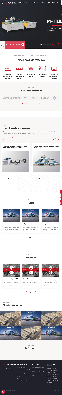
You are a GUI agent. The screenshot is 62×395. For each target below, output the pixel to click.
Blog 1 (25, 224)
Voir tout (7, 138)
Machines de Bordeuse (56, 375)
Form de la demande (60, 197)
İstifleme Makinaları (55, 379)
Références (41, 367)
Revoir (7, 178)
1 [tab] (22, 103)
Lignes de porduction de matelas (49, 370)
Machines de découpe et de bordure (50, 380)
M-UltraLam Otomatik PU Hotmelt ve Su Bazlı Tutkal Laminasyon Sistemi (15, 147)
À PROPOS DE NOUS (41, 372)
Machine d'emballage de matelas (56, 370)
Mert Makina (7, 224)
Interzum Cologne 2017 (11, 279)
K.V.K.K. (33, 375)
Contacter (34, 371)
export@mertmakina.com (23, 380)
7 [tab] (39, 103)
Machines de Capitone (50, 375)
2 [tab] (25, 103)
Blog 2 (45, 224)
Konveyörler (49, 384)
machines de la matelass (35, 368)
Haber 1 (25, 279)
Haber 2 (45, 279)
